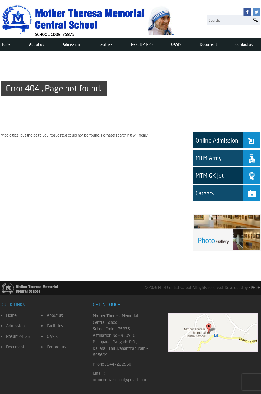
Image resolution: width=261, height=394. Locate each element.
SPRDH (254, 287)
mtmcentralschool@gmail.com (119, 379)
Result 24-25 (142, 44)
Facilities (105, 44)
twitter (256, 12)
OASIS (176, 44)
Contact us (244, 44)
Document (208, 44)
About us (36, 44)
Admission (71, 44)
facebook (247, 12)
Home (6, 44)
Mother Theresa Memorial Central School (89, 19)
